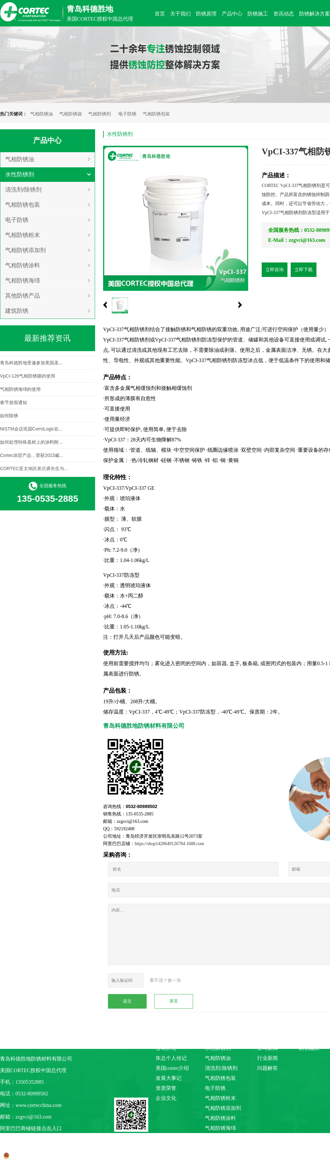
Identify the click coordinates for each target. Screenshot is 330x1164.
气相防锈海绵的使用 (20, 390)
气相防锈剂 (99, 114)
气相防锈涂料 (22, 265)
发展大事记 (168, 1078)
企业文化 (166, 1098)
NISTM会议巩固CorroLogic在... (31, 429)
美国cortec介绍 (172, 1068)
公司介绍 (166, 1048)
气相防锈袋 (70, 114)
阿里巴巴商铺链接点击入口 (31, 1128)
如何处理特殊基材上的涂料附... (31, 443)
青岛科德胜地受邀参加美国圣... (31, 363)
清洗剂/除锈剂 (23, 189)
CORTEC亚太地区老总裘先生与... (34, 469)
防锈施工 (309, 1048)
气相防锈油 (41, 114)
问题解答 (267, 1068)
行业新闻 (267, 1058)
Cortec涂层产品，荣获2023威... (31, 456)
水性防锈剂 (19, 174)
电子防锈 (127, 114)
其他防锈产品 (22, 295)
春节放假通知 (13, 403)
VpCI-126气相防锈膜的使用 (27, 377)
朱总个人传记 (171, 1058)
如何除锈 (9, 416)
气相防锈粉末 (22, 235)
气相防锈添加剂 (25, 250)
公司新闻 (267, 1048)
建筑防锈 (16, 311)
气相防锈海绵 (22, 280)
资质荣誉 (166, 1088)
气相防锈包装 (156, 114)
